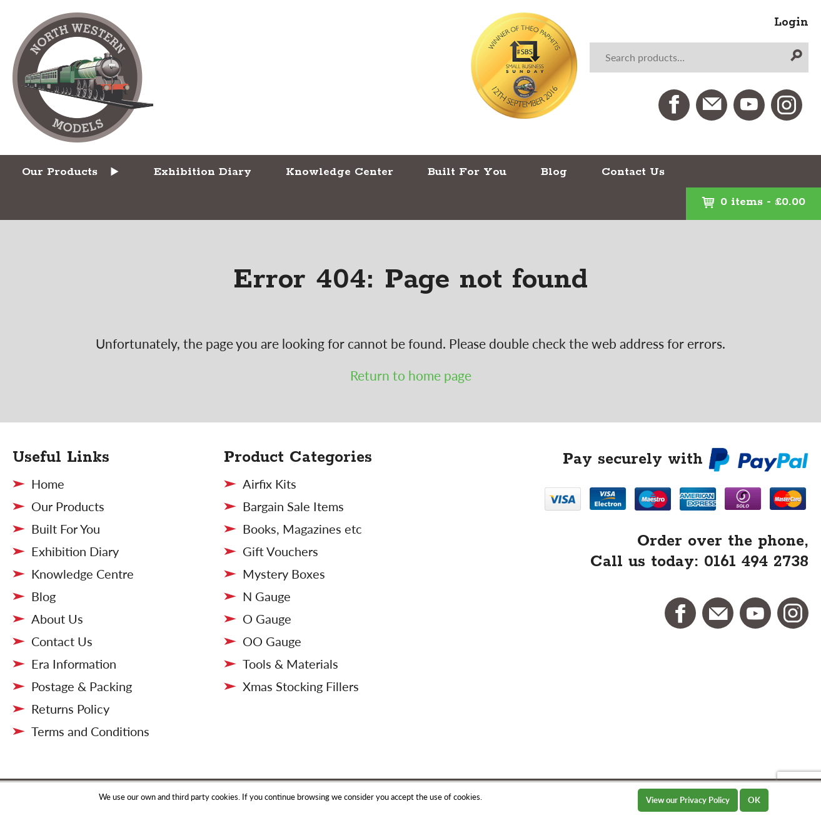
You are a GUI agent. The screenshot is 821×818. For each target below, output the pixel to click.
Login (791, 22)
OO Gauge (272, 641)
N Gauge (267, 596)
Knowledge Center (339, 172)
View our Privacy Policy (688, 800)
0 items (753, 202)
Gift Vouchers (280, 551)
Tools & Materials (290, 663)
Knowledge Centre (82, 573)
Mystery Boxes (284, 573)
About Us (57, 618)
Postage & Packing (81, 686)
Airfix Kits (269, 483)
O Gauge (267, 618)
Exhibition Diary (202, 172)
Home (47, 483)
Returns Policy (70, 708)
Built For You (467, 172)
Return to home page (410, 375)
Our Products (60, 172)
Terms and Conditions (90, 731)
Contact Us (633, 172)
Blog (554, 172)
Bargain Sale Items (293, 506)
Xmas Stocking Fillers (301, 686)
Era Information (73, 663)
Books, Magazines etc (302, 528)
